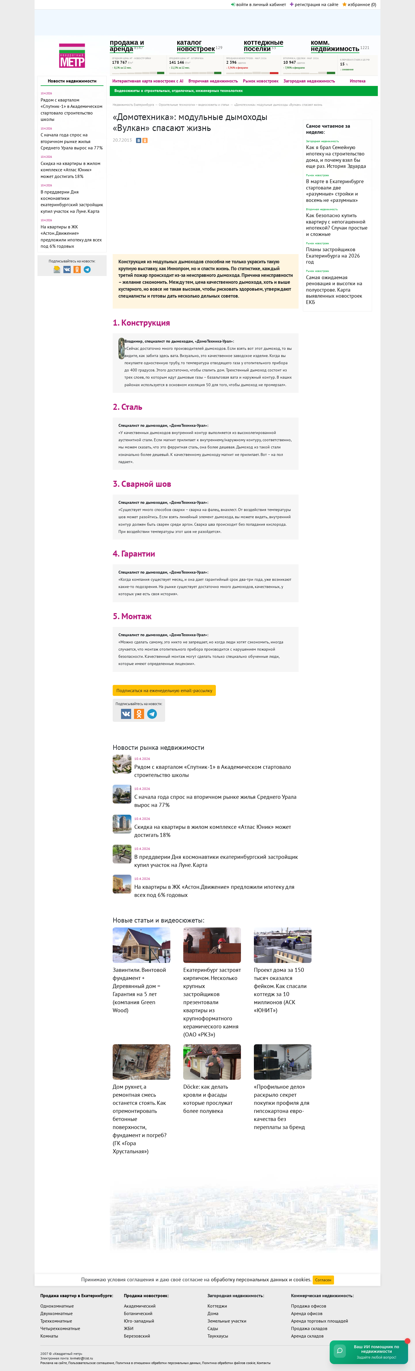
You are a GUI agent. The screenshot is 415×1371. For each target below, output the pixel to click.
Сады (212, 1328)
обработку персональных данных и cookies (260, 1279)
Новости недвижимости (72, 81)
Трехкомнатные (56, 1321)
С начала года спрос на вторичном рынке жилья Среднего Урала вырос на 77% (72, 141)
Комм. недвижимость (146, 734)
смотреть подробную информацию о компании (172, 681)
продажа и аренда (127, 46)
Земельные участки (226, 1321)
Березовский (137, 1336)
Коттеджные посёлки (267, 726)
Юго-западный (139, 1321)
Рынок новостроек (260, 81)
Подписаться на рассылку (164, 690)
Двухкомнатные (56, 1313)
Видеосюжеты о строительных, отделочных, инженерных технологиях (178, 90)
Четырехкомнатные (60, 1328)
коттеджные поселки (263, 46)
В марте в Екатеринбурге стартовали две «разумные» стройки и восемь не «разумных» (335, 190)
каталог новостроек (196, 46)
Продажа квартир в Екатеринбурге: (76, 1295)
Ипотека (357, 81)
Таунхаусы (217, 1336)
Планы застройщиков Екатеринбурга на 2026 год (333, 255)
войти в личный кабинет (258, 4)
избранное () (359, 4)
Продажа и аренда (143, 726)
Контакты (264, 1363)
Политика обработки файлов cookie (228, 1363)
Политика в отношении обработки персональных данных (158, 1363)
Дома (212, 1313)
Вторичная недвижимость (213, 81)
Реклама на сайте (53, 1363)
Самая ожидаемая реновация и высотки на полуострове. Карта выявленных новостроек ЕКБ (334, 289)
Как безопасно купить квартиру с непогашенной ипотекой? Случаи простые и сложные (336, 224)
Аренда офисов (306, 1313)
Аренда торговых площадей (319, 1321)
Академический (140, 1306)
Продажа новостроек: (146, 1295)
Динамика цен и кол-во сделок (219, 734)
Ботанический (138, 1313)
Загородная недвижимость (309, 81)
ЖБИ (128, 1328)
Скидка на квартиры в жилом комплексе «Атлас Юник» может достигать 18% (70, 169)
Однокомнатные (57, 1306)
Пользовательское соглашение (91, 1363)
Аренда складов (307, 1336)
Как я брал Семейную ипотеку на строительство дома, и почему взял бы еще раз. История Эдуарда (336, 156)
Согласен (323, 1279)
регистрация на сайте (314, 4)
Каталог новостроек (205, 726)
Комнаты (49, 1336)
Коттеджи (217, 1306)
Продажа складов (309, 1328)
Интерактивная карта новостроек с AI (147, 81)
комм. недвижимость (335, 46)
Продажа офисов (308, 1306)
